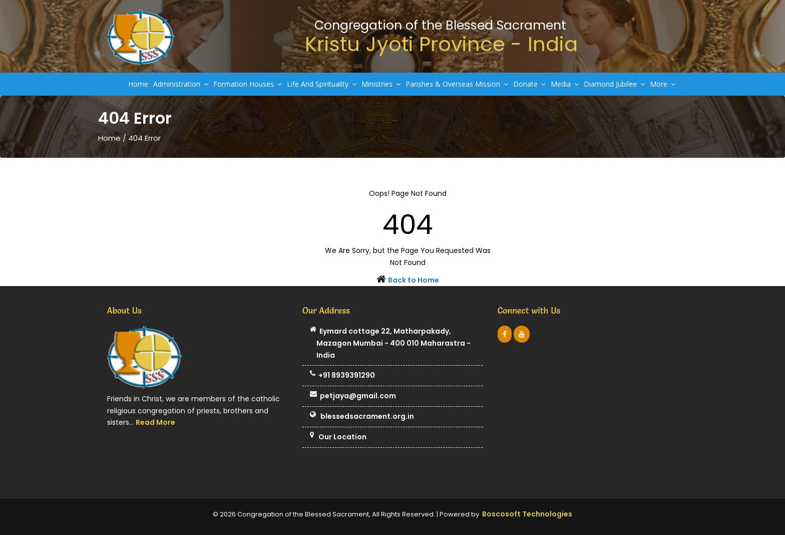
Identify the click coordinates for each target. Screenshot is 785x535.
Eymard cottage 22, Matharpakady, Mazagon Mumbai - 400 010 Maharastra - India (390, 343)
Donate (529, 84)
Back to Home (413, 280)
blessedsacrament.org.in (362, 417)
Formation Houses (247, 84)
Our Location (338, 437)
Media (565, 84)
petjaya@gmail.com (353, 396)
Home (138, 84)
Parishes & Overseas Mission (457, 84)
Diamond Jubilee (614, 84)
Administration (180, 84)
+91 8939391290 (342, 376)
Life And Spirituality (321, 84)
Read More (155, 422)
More (662, 84)
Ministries (381, 84)
